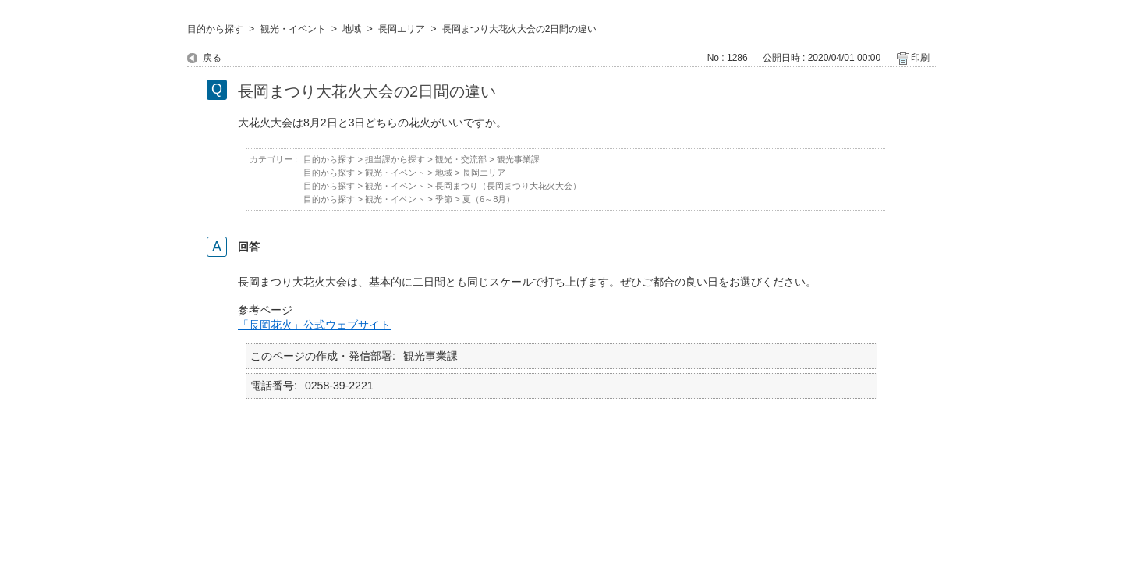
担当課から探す (395, 159)
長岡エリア (401, 28)
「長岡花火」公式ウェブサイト (314, 324)
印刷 (920, 57)
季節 (443, 199)
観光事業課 (518, 159)
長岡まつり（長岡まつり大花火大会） (508, 185)
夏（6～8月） (488, 199)
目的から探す (215, 28)
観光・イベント (293, 28)
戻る (212, 57)
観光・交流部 (461, 159)
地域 (351, 28)
